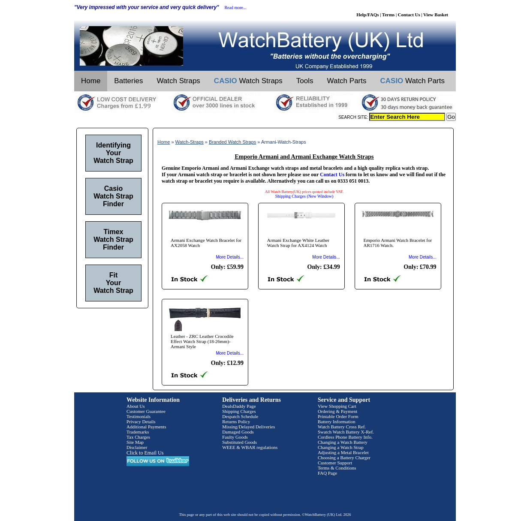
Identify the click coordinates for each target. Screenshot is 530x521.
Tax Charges (138, 437)
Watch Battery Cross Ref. (342, 426)
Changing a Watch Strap (341, 447)
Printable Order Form (338, 416)
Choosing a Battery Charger (344, 457)
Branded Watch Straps (232, 142)
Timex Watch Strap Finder (113, 239)
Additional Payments (146, 426)
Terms (388, 14)
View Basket (435, 14)
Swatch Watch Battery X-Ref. (346, 431)
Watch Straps (178, 81)
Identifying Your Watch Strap (113, 153)
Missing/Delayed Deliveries (248, 426)
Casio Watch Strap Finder (113, 196)
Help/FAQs (367, 14)
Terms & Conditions (337, 467)
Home (90, 81)
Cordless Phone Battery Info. (345, 437)
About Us (135, 406)
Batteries (128, 81)
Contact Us (409, 14)
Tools (304, 81)
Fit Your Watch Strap (113, 282)
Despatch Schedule (240, 416)
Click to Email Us (144, 453)
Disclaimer (136, 447)
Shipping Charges (239, 411)
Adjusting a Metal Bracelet (343, 452)
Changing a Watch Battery (342, 442)
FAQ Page (327, 473)
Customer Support (335, 462)
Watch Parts (347, 81)
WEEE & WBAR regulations (249, 447)
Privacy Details (141, 421)
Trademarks (137, 431)
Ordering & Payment (337, 411)
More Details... (230, 257)
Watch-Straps (189, 142)
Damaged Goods (238, 431)
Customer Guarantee (146, 411)
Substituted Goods (239, 442)
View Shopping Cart (337, 406)
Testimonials (138, 416)
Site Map (135, 442)
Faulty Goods (235, 437)
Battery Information (336, 421)
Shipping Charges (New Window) (304, 196)
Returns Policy (236, 421)
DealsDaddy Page (239, 406)
